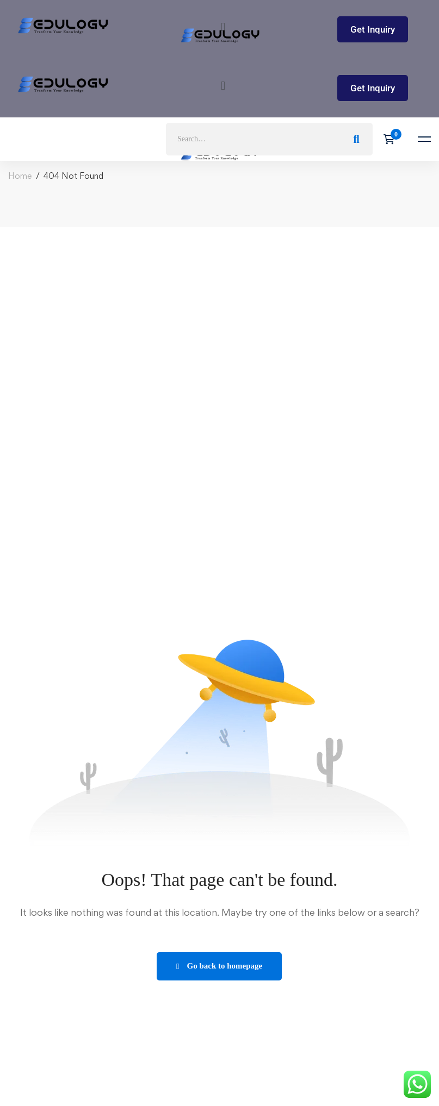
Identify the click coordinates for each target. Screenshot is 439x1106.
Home (20, 176)
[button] (223, 85)
